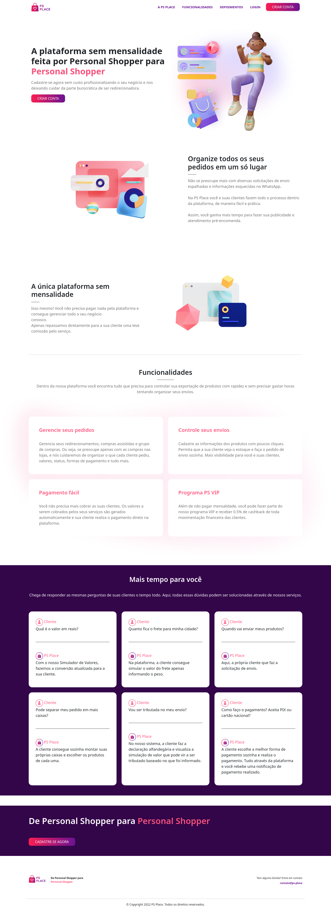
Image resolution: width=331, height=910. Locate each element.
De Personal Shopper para (67, 880)
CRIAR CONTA (283, 7)
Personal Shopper (174, 821)
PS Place (51, 655)
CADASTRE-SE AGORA (52, 841)
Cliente (50, 621)
